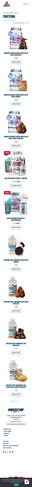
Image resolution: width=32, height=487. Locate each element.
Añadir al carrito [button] (16, 62)
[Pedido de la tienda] (21, 23)
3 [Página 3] (15, 401)
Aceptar (16, 484)
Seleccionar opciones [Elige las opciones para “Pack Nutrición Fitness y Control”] (16, 185)
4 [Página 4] (17, 401)
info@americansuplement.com (16, 417)
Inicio (4, 13)
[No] (30, 482)
